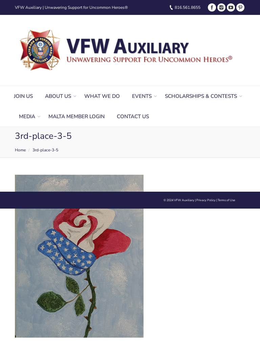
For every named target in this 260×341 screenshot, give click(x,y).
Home (20, 150)
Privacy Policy (206, 200)
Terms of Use (226, 200)
